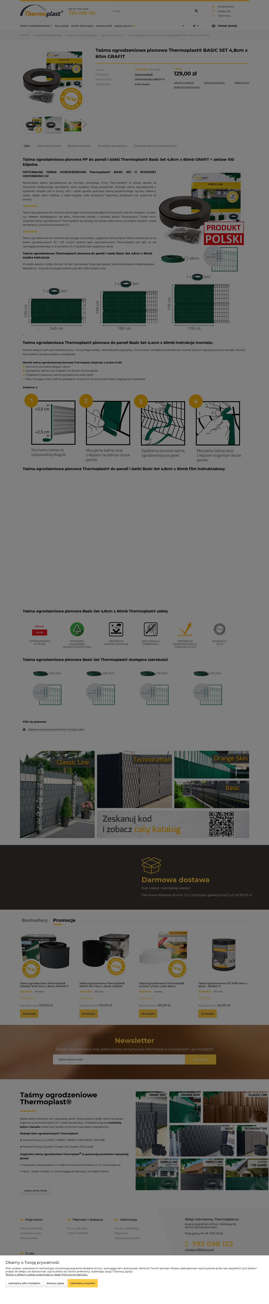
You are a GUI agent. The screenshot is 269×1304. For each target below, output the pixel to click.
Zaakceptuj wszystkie (82, 1283)
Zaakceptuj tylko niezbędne (24, 1283)
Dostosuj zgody (55, 1283)
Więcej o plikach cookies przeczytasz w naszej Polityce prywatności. (47, 1274)
